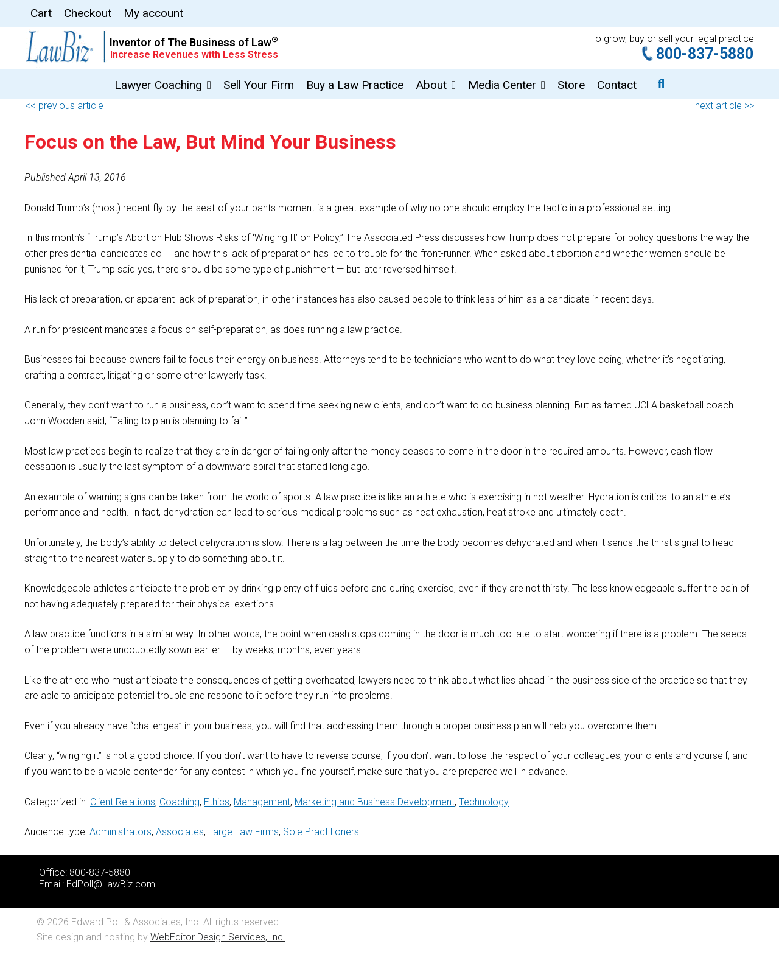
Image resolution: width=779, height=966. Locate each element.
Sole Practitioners (321, 832)
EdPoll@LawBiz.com (110, 884)
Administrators (120, 832)
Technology (484, 802)
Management (262, 802)
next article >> (724, 105)
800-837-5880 (704, 54)
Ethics (216, 802)
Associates (180, 832)
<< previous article (64, 105)
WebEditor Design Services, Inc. (217, 937)
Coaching (179, 802)
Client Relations (122, 802)
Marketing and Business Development (375, 802)
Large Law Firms (243, 832)
